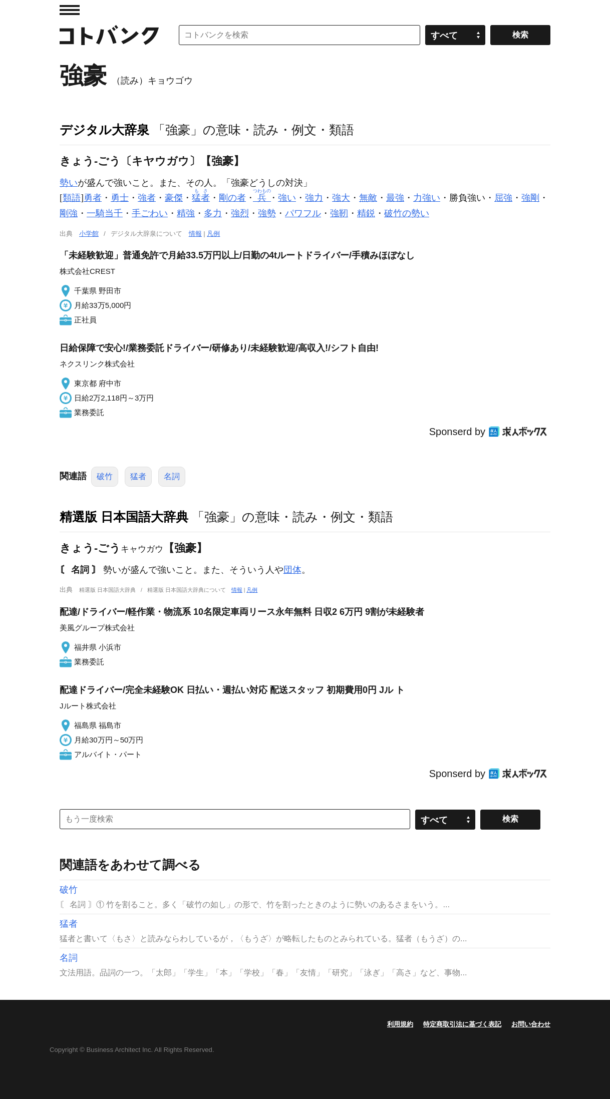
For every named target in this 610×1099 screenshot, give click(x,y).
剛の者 (232, 198)
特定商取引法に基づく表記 (462, 1024)
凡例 (213, 233)
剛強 (69, 213)
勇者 (93, 198)
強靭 (339, 213)
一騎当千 (105, 213)
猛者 (138, 476)
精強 (186, 213)
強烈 (240, 213)
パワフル (303, 213)
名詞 (172, 476)
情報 (195, 233)
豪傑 (174, 198)
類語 (72, 198)
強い (287, 198)
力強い (426, 198)
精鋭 (366, 213)
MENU (70, 10)
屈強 (503, 198)
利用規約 (400, 1024)
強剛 (530, 198)
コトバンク (109, 35)
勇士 (120, 198)
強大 (341, 198)
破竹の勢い (406, 213)
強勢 (267, 213)
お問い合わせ (530, 1024)
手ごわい (150, 213)
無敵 (368, 198)
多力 (213, 213)
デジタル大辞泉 (104, 130)
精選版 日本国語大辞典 (124, 517)
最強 (395, 198)
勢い (69, 183)
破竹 (105, 476)
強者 (147, 198)
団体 (292, 570)
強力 (314, 198)
